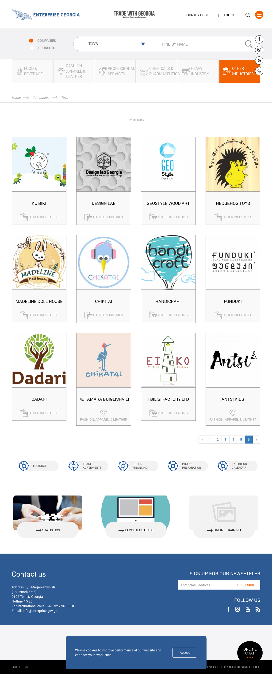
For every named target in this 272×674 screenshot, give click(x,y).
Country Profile (198, 15)
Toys (64, 97)
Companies (40, 97)
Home (16, 97)
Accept (185, 652)
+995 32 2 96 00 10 (60, 606)
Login (229, 15)
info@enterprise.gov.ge (40, 610)
